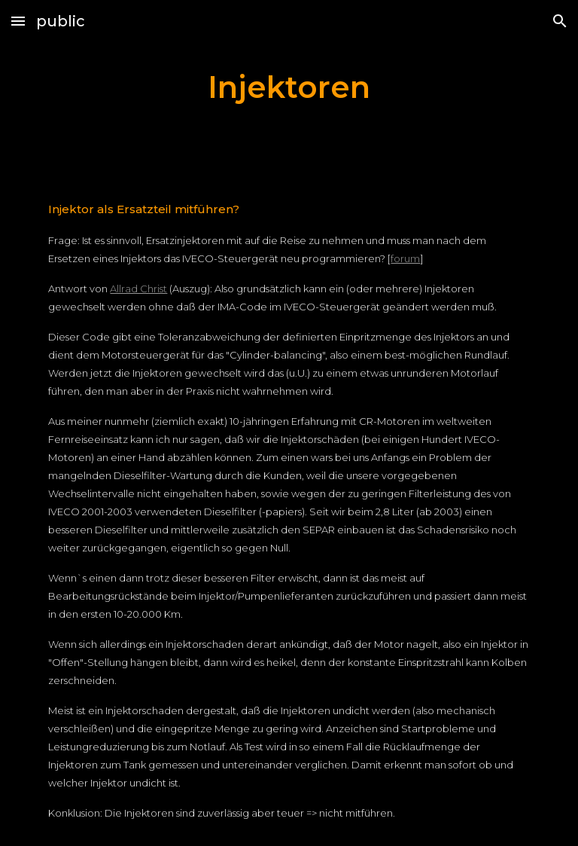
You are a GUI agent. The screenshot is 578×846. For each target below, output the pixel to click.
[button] (18, 20)
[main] (288, 87)
